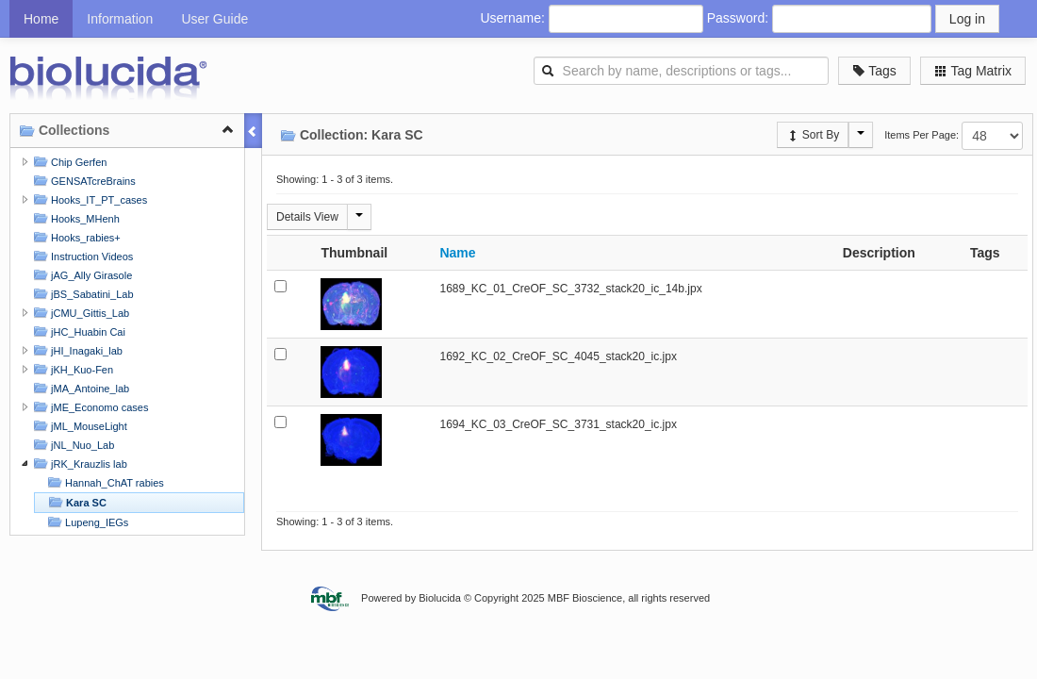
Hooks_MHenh (74, 218)
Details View (307, 217)
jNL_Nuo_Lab (71, 445)
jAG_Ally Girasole (80, 275)
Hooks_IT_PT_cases (88, 199)
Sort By (813, 134)
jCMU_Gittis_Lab (79, 313)
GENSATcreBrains (82, 181)
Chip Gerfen (68, 162)
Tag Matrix (973, 70)
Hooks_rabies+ (75, 237)
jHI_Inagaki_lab (76, 350)
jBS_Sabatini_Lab (81, 294)
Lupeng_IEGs (85, 522)
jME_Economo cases (88, 407)
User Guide (214, 18)
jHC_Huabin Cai (77, 331)
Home (41, 18)
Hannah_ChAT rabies (103, 482)
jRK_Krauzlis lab (78, 463)
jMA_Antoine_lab (79, 388)
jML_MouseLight (78, 426)
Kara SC (75, 502)
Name (457, 252)
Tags (874, 70)
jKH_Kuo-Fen (71, 369)
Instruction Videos (81, 256)
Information (120, 18)
